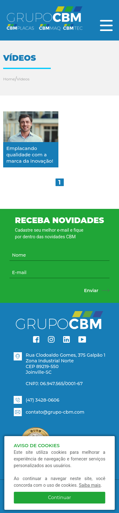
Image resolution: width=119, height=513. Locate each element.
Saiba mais (90, 485)
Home (9, 79)
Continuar (59, 497)
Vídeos (23, 79)
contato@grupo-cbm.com (55, 412)
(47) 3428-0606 (42, 400)
